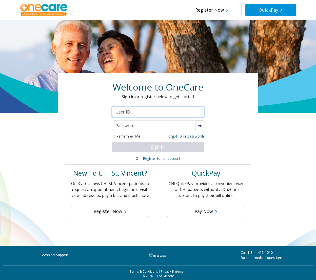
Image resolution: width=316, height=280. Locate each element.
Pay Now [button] (206, 211)
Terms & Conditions (144, 271)
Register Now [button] (110, 211)
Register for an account (161, 158)
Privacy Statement (173, 271)
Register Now (211, 10)
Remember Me (128, 137)
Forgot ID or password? (185, 136)
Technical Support (54, 255)
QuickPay (271, 10)
